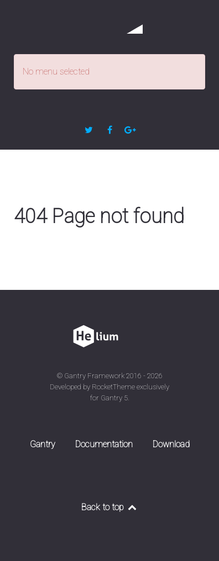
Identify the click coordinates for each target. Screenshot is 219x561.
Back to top (109, 507)
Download (171, 444)
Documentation (104, 444)
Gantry (42, 444)
